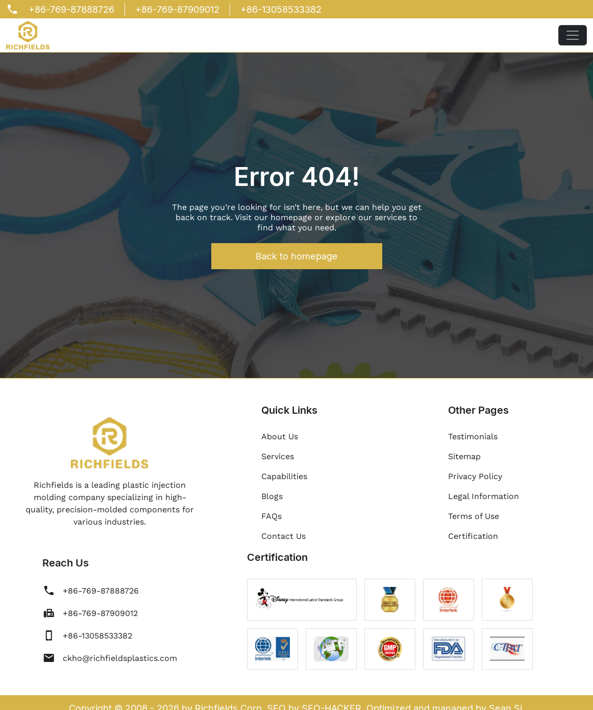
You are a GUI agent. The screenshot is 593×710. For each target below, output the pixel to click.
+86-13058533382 (281, 9)
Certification (473, 536)
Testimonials (473, 436)
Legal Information (483, 496)
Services (277, 456)
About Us (279, 436)
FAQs (271, 516)
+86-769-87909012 (177, 9)
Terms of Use (473, 516)
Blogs (272, 496)
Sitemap (464, 456)
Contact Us (283, 536)
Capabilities (284, 476)
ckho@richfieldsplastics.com (120, 658)
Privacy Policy (475, 476)
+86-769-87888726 (71, 9)
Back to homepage (297, 256)
